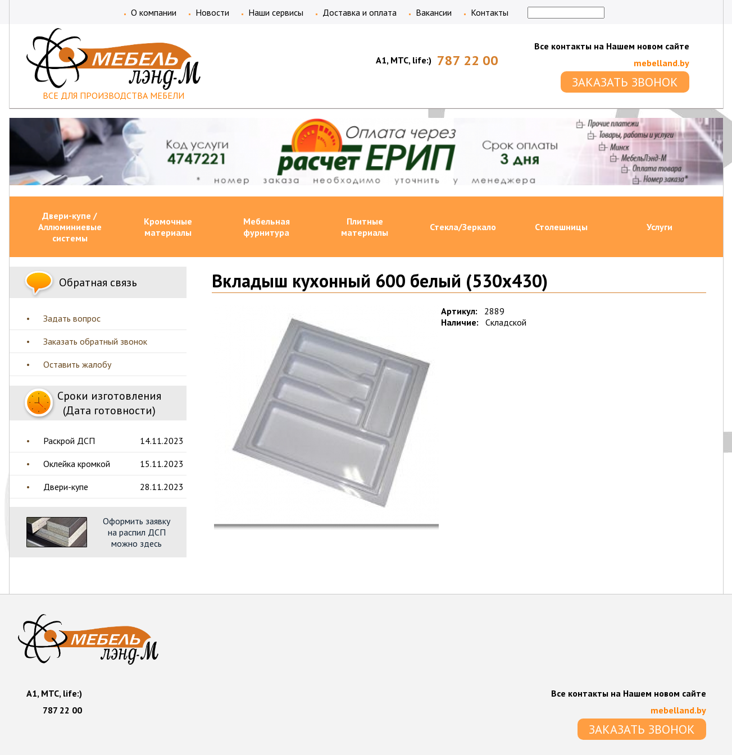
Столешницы (561, 226)
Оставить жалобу (77, 364)
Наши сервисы (275, 12)
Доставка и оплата (359, 12)
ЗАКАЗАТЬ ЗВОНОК (625, 82)
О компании (153, 12)
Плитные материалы (364, 227)
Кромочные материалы (168, 227)
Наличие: (460, 322)
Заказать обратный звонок (95, 341)
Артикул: (459, 311)
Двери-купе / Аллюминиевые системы (70, 227)
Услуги (659, 226)
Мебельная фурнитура (266, 227)
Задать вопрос (72, 318)
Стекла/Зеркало (463, 226)
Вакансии (434, 12)
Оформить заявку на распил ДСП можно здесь (136, 532)
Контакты (489, 12)
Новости (212, 12)
